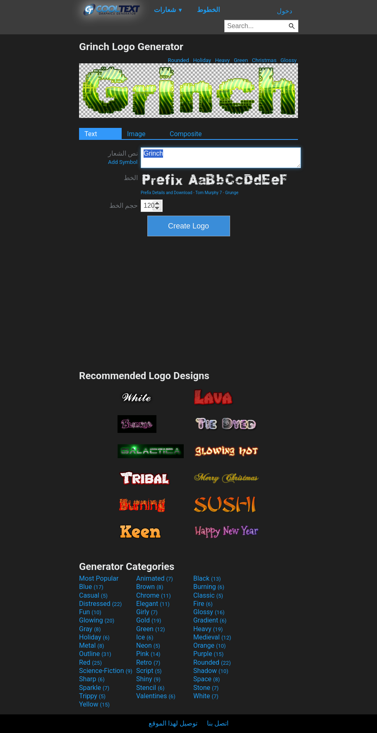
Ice (144, 637)
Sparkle (94, 688)
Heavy (222, 60)
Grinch (221, 157)
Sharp (92, 679)
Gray (90, 629)
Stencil (150, 688)
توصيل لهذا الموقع (173, 723)
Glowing (96, 620)
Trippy (92, 696)
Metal (91, 645)
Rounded (178, 60)
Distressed (100, 604)
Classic (208, 595)
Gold (148, 620)
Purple (208, 654)
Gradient (209, 620)
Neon (148, 645)
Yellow (94, 704)
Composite (186, 134)
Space (206, 679)
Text (90, 134)
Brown (149, 587)
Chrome (153, 595)
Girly (147, 612)
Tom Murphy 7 (208, 192)
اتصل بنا (217, 723)
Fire (203, 604)
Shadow (210, 671)
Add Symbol (122, 162)
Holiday (202, 60)
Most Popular (99, 578)
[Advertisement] (39, 165)
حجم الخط (123, 205)
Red (90, 662)
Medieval (212, 637)
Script (149, 671)
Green (241, 60)
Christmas (264, 60)
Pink (148, 654)
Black (207, 578)
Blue (91, 587)
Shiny (148, 679)
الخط (131, 178)
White (206, 696)
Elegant (153, 604)
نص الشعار (123, 157)
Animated (154, 578)
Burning (208, 587)
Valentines (155, 696)
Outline (95, 654)
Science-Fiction (105, 671)
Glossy (288, 60)
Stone (206, 688)
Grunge (231, 192)
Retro (148, 662)
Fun (90, 612)
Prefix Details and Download (166, 192)
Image (136, 134)
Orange (209, 645)
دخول (284, 11)
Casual (93, 595)
